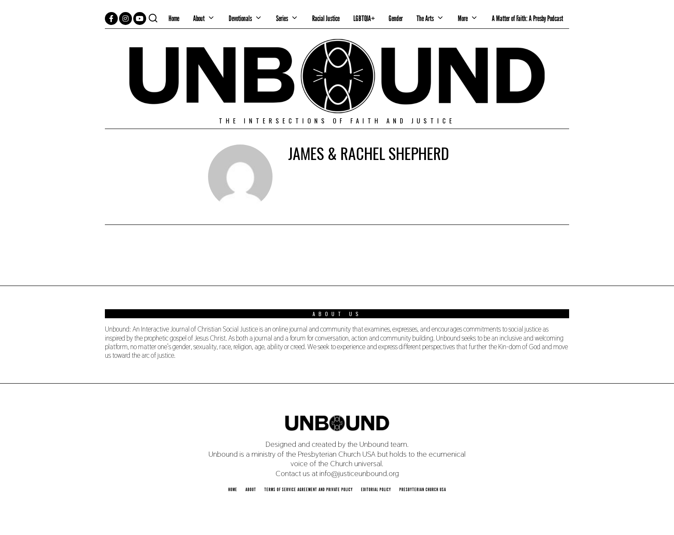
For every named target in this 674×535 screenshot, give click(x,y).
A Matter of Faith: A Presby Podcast (527, 18)
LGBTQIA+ (364, 18)
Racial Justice (326, 18)
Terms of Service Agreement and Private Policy (308, 489)
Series (282, 18)
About (199, 18)
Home (173, 18)
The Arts (425, 18)
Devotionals (240, 18)
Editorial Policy (376, 489)
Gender (396, 18)
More (463, 18)
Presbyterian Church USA (422, 489)
